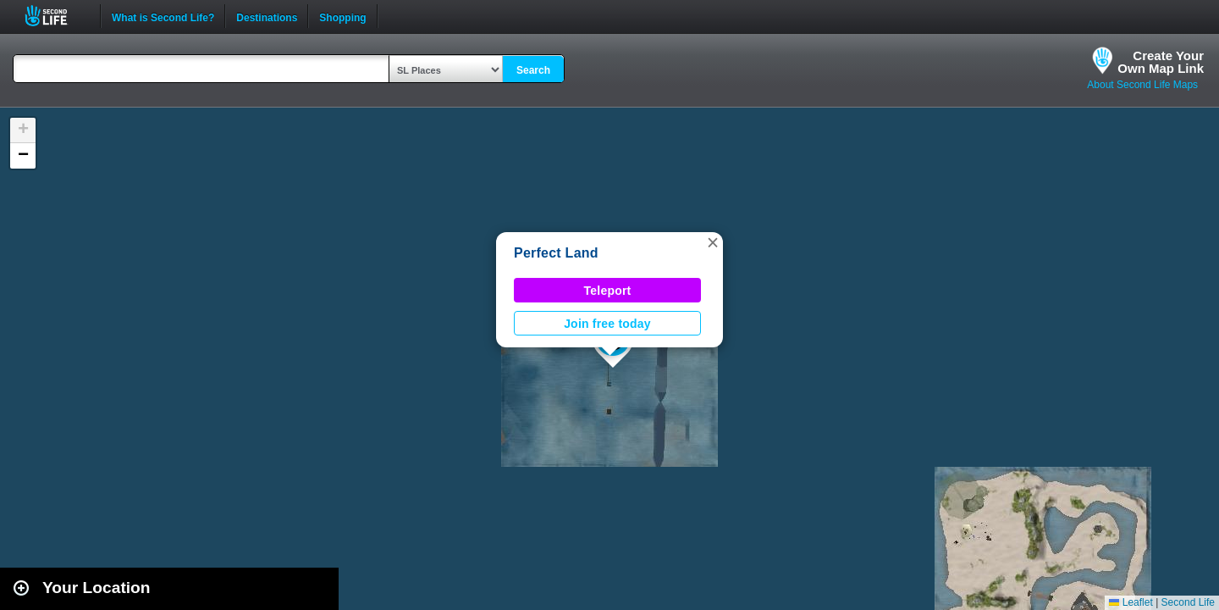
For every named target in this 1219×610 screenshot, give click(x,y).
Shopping (342, 16)
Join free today (607, 323)
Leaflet (1130, 602)
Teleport (608, 290)
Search (533, 70)
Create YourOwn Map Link (1160, 61)
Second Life (55, 15)
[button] (713, 242)
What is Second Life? (163, 16)
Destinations (266, 16)
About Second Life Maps (1142, 85)
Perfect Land (556, 253)
